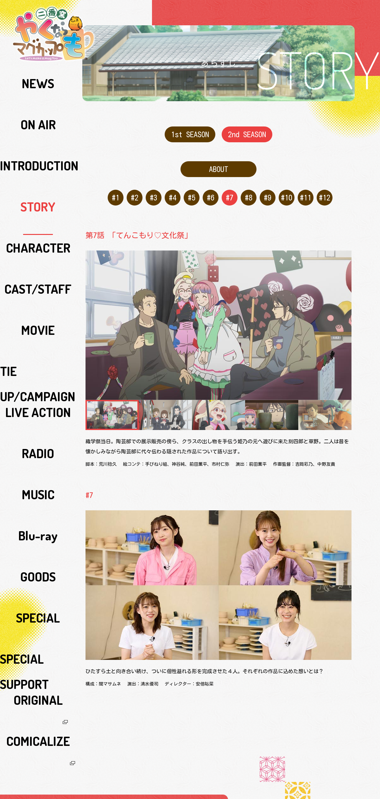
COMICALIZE (38, 308)
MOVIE (38, 163)
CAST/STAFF (38, 148)
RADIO (38, 206)
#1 (114, 189)
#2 (133, 189)
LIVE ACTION (38, 192)
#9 (266, 189)
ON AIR (38, 90)
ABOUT (218, 164)
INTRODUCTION (38, 104)
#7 (228, 189)
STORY (38, 119)
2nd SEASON (247, 132)
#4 (171, 189)
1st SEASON (190, 132)
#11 (304, 189)
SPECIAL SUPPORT (38, 279)
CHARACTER (38, 134)
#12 (323, 189)
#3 (152, 189)
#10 (285, 189)
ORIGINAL (38, 294)
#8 (247, 189)
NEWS (38, 75)
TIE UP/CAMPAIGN (38, 177)
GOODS (38, 250)
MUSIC (38, 221)
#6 (209, 189)
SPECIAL (38, 264)
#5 (190, 189)
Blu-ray (38, 235)
